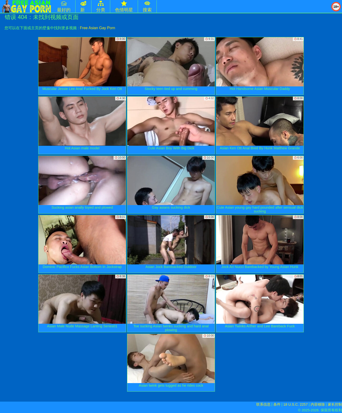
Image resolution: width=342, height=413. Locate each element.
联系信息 (263, 404)
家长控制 (335, 404)
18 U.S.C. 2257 (295, 404)
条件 (276, 404)
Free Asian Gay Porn (97, 28)
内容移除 (318, 404)
